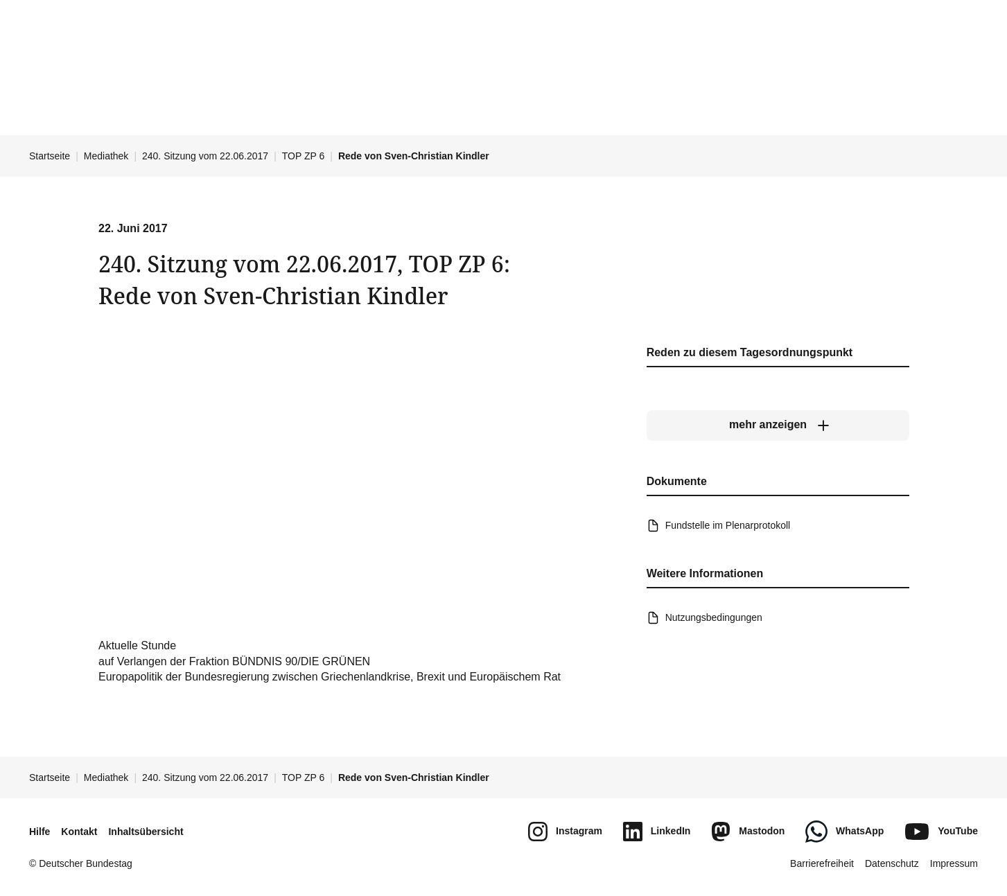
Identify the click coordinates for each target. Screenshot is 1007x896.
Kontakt (79, 831)
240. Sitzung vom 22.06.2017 (205, 155)
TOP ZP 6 (303, 155)
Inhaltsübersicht (145, 831)
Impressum (954, 863)
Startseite (49, 155)
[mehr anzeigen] (777, 425)
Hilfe (39, 831)
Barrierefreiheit (822, 863)
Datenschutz (892, 863)
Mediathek (106, 155)
